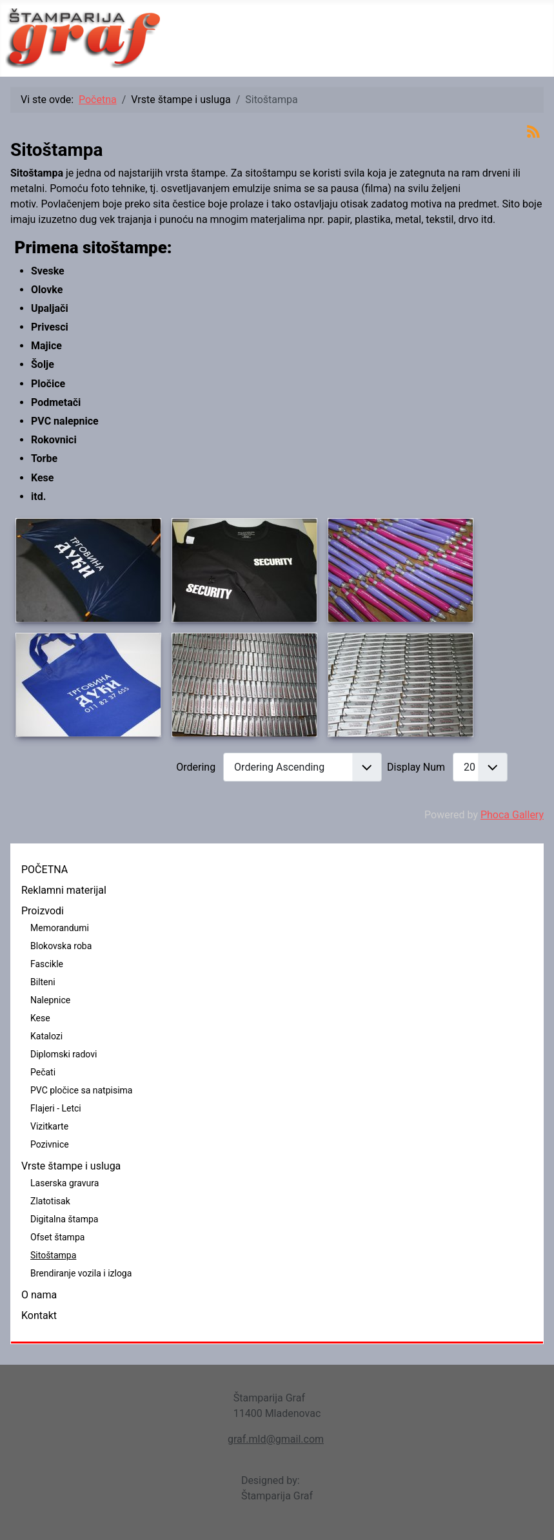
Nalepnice (50, 1000)
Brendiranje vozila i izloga (81, 1273)
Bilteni (42, 982)
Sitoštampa (53, 1255)
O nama (39, 1295)
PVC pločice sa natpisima (81, 1090)
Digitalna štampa (64, 1219)
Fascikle (46, 964)
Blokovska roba (61, 946)
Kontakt (39, 1315)
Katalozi (46, 1036)
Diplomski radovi (63, 1054)
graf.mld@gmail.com (276, 1439)
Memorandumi (59, 928)
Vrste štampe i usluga (71, 1166)
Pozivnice (49, 1144)
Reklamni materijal (63, 890)
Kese (40, 1018)
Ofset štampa (57, 1237)
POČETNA (44, 869)
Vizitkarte (49, 1126)
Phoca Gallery (512, 815)
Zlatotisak (50, 1201)
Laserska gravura (64, 1183)
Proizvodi (42, 911)
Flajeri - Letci (55, 1108)
